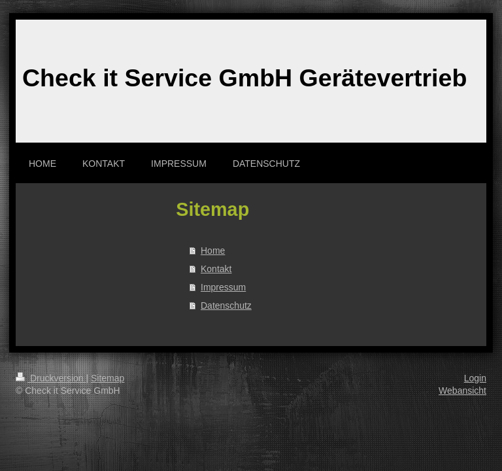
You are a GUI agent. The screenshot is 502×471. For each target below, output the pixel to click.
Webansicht (462, 390)
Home (213, 250)
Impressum (223, 287)
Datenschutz (226, 305)
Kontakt (216, 269)
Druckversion (51, 378)
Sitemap (107, 378)
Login (475, 378)
